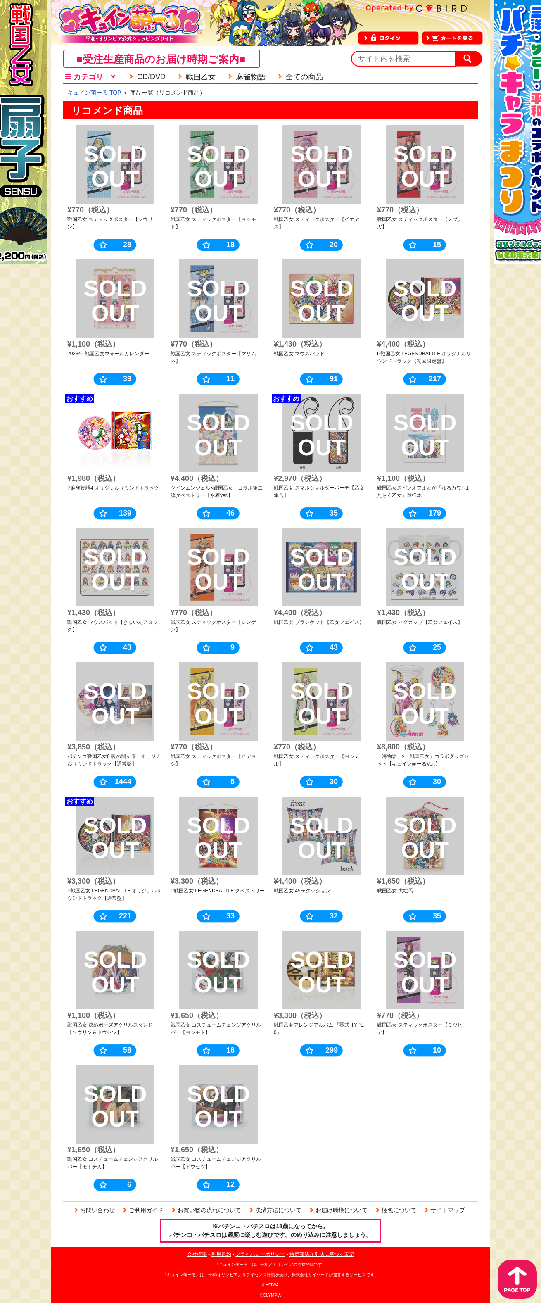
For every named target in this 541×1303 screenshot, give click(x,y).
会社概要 (197, 1254)
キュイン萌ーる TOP (94, 92)
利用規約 (221, 1254)
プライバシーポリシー (260, 1254)
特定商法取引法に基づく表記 (321, 1254)
